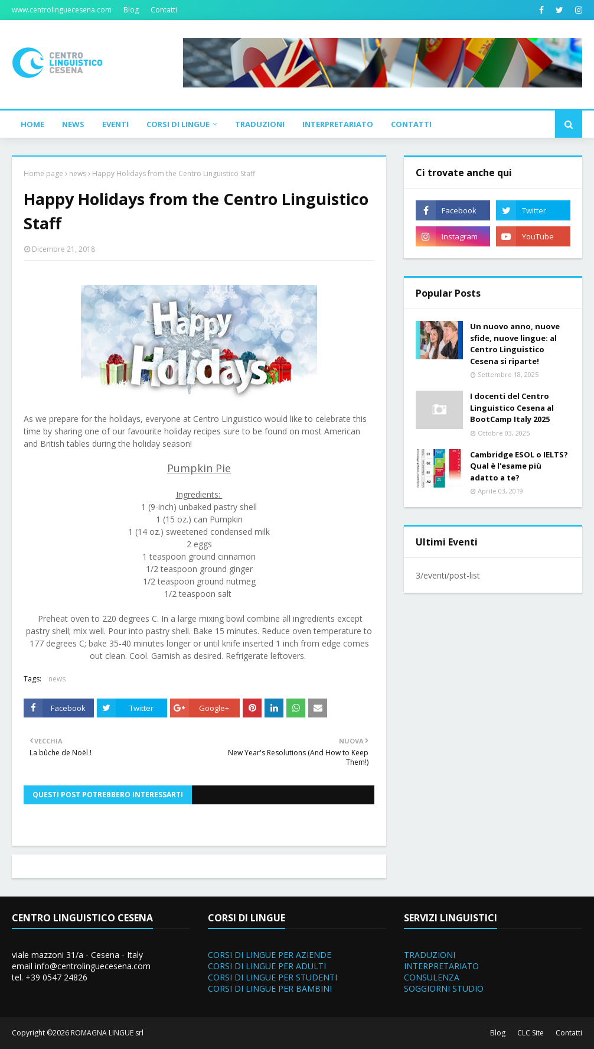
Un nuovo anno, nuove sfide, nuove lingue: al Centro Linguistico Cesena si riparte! (515, 343)
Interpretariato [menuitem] (337, 124)
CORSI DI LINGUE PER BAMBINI (270, 988)
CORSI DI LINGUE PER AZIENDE (269, 954)
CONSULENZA (431, 977)
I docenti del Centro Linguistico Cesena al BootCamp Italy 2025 (512, 407)
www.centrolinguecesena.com (62, 10)
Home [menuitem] (32, 124)
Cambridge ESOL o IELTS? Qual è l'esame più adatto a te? (519, 466)
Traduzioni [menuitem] (260, 124)
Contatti (164, 10)
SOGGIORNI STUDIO (444, 988)
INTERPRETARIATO (441, 966)
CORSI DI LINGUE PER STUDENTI (272, 977)
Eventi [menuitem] (115, 124)
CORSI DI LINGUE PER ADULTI (267, 966)
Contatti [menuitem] (411, 124)
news (77, 173)
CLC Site (530, 1033)
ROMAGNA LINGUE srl (107, 1033)
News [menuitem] (73, 124)
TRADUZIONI (429, 954)
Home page (43, 173)
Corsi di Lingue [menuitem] (178, 124)
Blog (131, 10)
